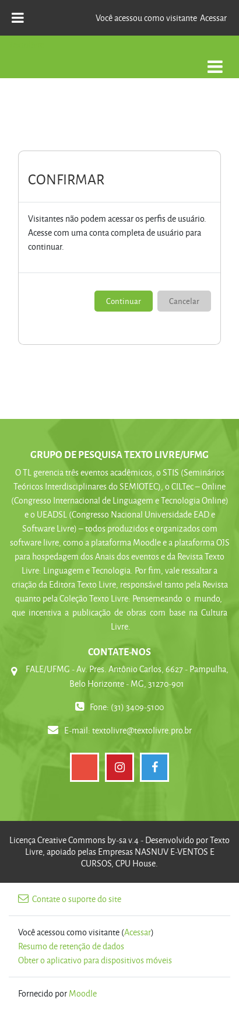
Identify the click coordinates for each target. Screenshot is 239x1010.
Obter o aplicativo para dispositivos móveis (95, 960)
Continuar (123, 300)
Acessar (213, 18)
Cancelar (184, 300)
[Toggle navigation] (215, 60)
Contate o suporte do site (69, 899)
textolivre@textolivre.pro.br (142, 730)
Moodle (83, 993)
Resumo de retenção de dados (71, 946)
